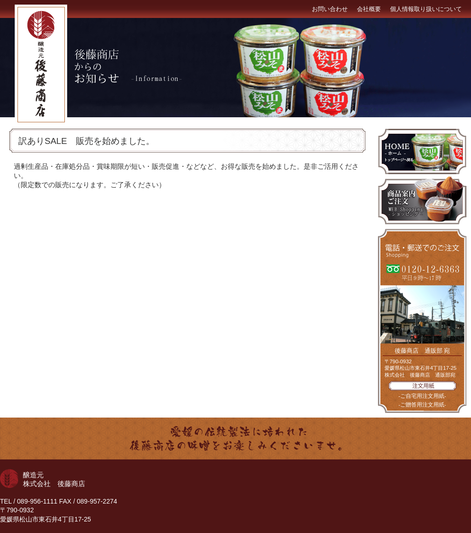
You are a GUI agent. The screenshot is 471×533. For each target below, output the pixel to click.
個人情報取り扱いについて (426, 9)
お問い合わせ (330, 9)
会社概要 (369, 9)
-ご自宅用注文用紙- (422, 396)
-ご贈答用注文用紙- (422, 404)
